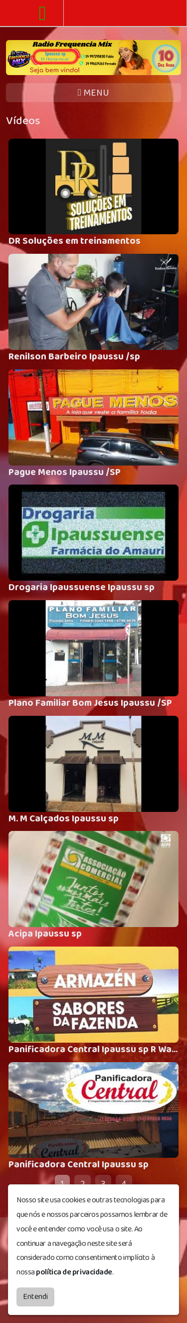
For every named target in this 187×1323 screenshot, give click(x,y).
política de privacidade (74, 1272)
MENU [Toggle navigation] (93, 93)
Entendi (35, 1296)
